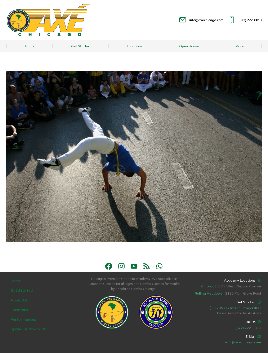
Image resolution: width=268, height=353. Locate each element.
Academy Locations (239, 280)
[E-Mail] (259, 336)
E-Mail (250, 336)
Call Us (250, 322)
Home (15, 280)
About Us (19, 300)
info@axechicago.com (200, 20)
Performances (23, 319)
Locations (19, 309)
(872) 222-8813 (245, 20)
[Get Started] (259, 302)
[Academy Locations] (259, 280)
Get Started (21, 290)
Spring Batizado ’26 (28, 329)
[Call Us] (259, 321)
